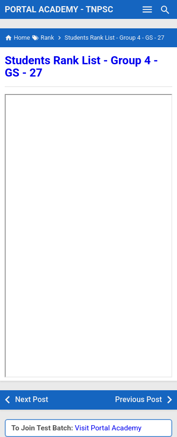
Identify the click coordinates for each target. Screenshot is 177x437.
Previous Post (138, 399)
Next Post (31, 399)
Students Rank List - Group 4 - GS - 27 (81, 66)
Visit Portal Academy (108, 428)
